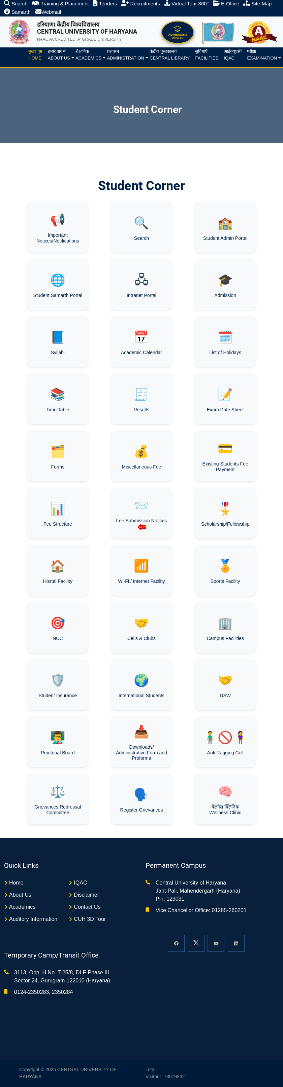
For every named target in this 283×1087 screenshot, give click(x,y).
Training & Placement (60, 3)
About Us (20, 895)
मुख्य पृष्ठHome (35, 55)
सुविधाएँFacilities (206, 55)
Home (16, 883)
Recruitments (140, 3)
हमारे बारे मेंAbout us (59, 55)
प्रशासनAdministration (125, 55)
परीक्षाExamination (262, 55)
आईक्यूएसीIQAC (233, 55)
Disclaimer (86, 895)
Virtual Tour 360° (186, 3)
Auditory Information (33, 919)
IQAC (80, 883)
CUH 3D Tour (90, 919)
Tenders (105, 3)
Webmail (48, 12)
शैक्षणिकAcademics (88, 55)
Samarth (17, 12)
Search (16, 3)
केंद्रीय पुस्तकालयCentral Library (170, 55)
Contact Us (87, 907)
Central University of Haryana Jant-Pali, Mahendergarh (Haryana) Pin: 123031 (198, 891)
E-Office (226, 3)
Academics (22, 907)
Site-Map (257, 3)
